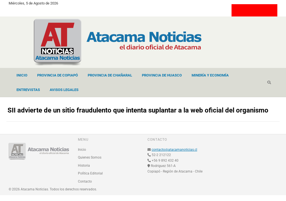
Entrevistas (28, 90)
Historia (84, 166)
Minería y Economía (210, 75)
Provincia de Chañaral (110, 75)
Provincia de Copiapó (57, 75)
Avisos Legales (64, 90)
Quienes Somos (89, 157)
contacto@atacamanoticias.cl (174, 150)
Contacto (85, 181)
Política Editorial (90, 173)
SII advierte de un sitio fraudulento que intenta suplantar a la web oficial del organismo (138, 110)
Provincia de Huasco (162, 75)
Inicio (21, 75)
